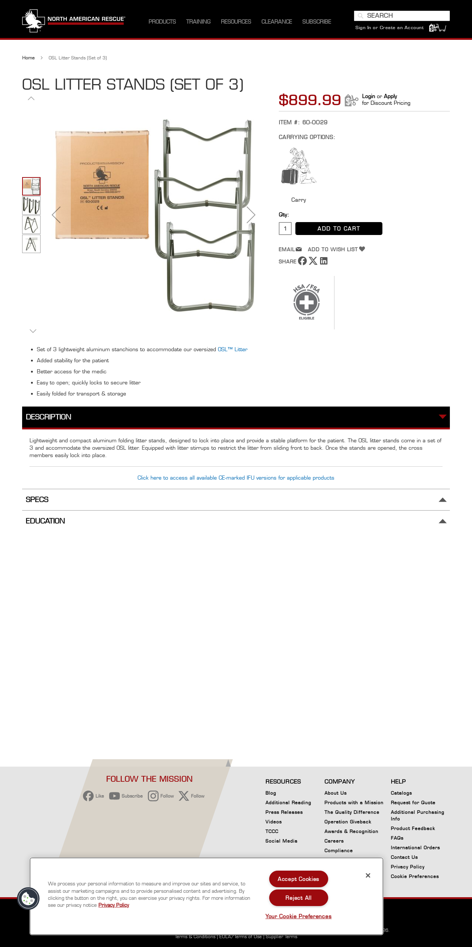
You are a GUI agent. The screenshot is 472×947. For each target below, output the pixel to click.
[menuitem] (162, 22)
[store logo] (73, 21)
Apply (390, 96)
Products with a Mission (354, 802)
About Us (335, 793)
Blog (271, 793)
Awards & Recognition (351, 831)
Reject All (298, 898)
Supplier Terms (281, 936)
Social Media (282, 841)
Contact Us (404, 857)
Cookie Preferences (415, 877)
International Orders (415, 847)
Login (368, 96)
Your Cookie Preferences (299, 916)
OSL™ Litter (232, 349)
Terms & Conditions (195, 936)
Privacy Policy (407, 867)
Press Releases (284, 812)
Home (28, 58)
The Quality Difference (351, 812)
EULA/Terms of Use (240, 936)
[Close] (368, 875)
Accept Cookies (298, 879)
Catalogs (401, 793)
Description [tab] (48, 417)
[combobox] (402, 16)
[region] (207, 896)
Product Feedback (413, 828)
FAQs (397, 838)
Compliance (338, 850)
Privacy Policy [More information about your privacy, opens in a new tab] (113, 905)
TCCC (272, 831)
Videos (274, 822)
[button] (56, 214)
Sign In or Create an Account (389, 27)
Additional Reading (288, 802)
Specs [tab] (37, 499)
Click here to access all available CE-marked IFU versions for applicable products (236, 477)
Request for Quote (413, 802)
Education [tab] (45, 521)
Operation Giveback (347, 822)
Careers (334, 841)
